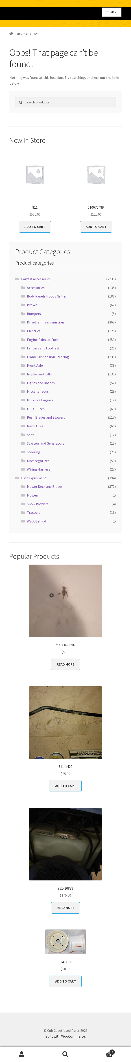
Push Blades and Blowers (46, 417)
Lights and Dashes (41, 383)
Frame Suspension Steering (48, 357)
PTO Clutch (36, 409)
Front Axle (35, 365)
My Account (22, 1054)
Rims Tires (35, 426)
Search (65, 1054)
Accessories (36, 287)
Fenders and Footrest (43, 348)
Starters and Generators (45, 443)
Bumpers (34, 313)
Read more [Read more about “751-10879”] (65, 907)
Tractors (33, 512)
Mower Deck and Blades (45, 486)
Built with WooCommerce (65, 1036)
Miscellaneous (38, 391)
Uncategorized (38, 460)
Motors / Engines (40, 400)
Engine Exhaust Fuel (42, 339)
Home (18, 34)
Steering (33, 452)
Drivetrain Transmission (45, 322)
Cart (101, 1051)
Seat (30, 435)
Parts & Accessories (36, 279)
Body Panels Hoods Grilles (47, 296)
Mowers (33, 495)
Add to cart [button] (34, 226)
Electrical (34, 331)
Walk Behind (36, 521)
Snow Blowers (37, 504)
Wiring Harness (38, 469)
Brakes (32, 305)
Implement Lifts (39, 374)
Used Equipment (33, 478)
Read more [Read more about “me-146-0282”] (65, 664)
